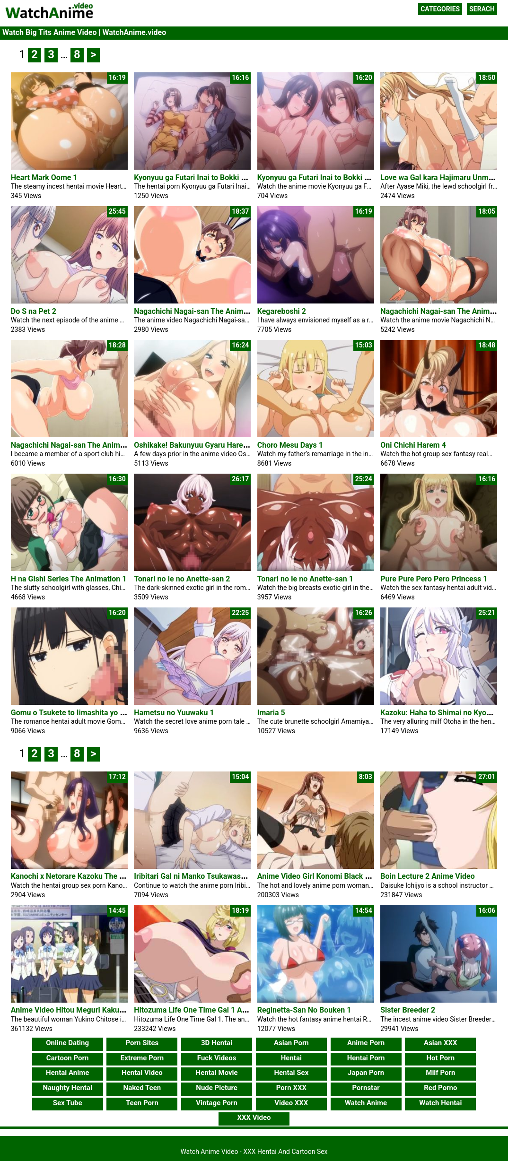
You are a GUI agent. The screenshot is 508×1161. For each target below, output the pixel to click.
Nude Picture (216, 1087)
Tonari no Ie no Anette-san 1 (305, 578)
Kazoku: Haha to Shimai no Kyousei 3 (443, 712)
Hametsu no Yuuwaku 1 (174, 712)
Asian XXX (440, 1043)
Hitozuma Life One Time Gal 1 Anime (196, 1009)
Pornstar (365, 1087)
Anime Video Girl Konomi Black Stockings (328, 876)
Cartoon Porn (67, 1058)
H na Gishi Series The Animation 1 (69, 578)
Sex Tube (67, 1103)
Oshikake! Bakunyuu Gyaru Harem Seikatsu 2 (210, 445)
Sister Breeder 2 (407, 1009)
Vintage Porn (216, 1103)
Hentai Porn (366, 1058)
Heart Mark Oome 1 (44, 177)
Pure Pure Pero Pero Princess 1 (433, 578)
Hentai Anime (67, 1072)
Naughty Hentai (67, 1087)
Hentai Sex (291, 1072)
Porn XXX (291, 1087)
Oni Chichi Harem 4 (413, 445)
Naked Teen (142, 1087)
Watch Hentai (440, 1103)
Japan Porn (366, 1072)
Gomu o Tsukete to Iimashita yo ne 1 (72, 712)
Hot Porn (440, 1058)
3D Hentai (216, 1043)
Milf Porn (440, 1072)
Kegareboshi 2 (281, 311)
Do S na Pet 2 (33, 311)
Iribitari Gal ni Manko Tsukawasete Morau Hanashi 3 (222, 876)
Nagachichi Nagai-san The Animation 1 (77, 445)
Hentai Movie (217, 1072)
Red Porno (440, 1087)
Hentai (291, 1058)
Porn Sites (142, 1043)
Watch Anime (366, 1103)
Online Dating (67, 1043)
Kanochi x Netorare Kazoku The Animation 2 (85, 876)
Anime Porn (366, 1043)
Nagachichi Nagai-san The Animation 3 (200, 311)
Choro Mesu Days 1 (290, 445)
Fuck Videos (216, 1058)
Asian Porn (291, 1043)
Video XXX (291, 1103)
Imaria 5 (271, 712)
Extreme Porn (142, 1058)
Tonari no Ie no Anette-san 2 (182, 578)
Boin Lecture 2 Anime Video (427, 876)
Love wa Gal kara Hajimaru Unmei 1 (440, 177)
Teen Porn (142, 1103)
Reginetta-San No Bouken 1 (304, 1009)
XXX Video (254, 1117)
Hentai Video (142, 1072)
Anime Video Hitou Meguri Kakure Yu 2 (77, 1009)
